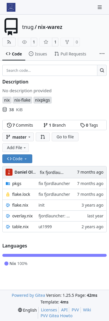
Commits (20, 125)
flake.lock (21, 194)
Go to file (65, 136)
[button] (43, 136)
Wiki (87, 310)
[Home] (11, 7)
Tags (89, 125)
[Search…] (102, 70)
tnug (28, 27)
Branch (54, 125)
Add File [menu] (17, 147)
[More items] (102, 54)
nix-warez (50, 27)
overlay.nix (22, 216)
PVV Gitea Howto (56, 315)
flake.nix (20, 205)
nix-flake (22, 100)
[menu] (27, 310)
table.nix (20, 226)
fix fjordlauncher (55, 172)
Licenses (49, 310)
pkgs (16, 183)
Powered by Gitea (28, 295)
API (64, 310)
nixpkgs (42, 100)
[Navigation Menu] (100, 7)
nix (7, 100)
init (41, 205)
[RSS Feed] (9, 42)
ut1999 (45, 226)
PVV (75, 310)
